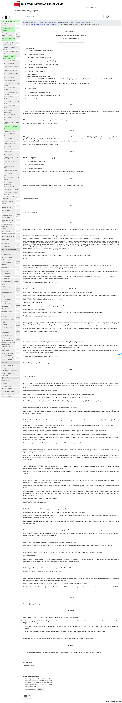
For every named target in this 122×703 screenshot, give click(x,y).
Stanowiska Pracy (6, 231)
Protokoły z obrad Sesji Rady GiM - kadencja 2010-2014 (41, 24)
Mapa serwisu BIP (6, 397)
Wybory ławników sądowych (6, 263)
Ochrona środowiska (7, 292)
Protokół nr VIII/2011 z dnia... (10, 167)
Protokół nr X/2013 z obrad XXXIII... (11, 102)
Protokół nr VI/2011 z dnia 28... (11, 174)
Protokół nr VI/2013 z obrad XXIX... (11, 118)
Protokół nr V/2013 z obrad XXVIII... (11, 123)
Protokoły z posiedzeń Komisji (8, 202)
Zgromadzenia (5, 267)
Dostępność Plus (6, 254)
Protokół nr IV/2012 (9, 149)
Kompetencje (5, 332)
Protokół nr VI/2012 (9, 143)
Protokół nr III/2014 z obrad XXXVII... (11, 93)
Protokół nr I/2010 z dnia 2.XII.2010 (10, 193)
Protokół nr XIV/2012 (9, 131)
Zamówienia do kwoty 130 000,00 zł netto (7, 359)
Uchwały (4, 33)
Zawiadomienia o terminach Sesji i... (7, 206)
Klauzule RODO (5, 246)
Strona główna (27, 22)
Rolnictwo (4, 289)
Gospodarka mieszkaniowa (8, 304)
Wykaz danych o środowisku (9, 370)
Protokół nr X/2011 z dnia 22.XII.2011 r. (11, 158)
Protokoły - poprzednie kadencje (9, 197)
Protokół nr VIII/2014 (9, 78)
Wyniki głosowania (7, 35)
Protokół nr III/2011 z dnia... (11, 187)
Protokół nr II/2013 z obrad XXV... (11, 67)
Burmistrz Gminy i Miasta (6, 24)
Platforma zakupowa (7, 365)
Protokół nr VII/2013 (9, 115)
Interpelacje (5, 213)
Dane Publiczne (5, 330)
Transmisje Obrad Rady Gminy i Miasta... (8, 216)
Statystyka (4, 383)
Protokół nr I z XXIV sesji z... (11, 70)
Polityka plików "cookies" (8, 391)
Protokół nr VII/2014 (9, 80)
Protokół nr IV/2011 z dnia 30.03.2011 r (11, 183)
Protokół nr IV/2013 (9, 61)
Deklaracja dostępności (7, 394)
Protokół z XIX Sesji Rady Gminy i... (11, 127)
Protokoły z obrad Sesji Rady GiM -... (8, 43)
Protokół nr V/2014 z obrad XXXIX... (11, 84)
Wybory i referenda (6, 327)
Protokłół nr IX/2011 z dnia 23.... (11, 162)
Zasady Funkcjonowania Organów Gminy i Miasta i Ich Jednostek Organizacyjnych (8, 343)
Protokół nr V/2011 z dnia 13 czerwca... (11, 179)
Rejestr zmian (5, 380)
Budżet (3, 252)
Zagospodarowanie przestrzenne (6, 296)
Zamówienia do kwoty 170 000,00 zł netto (7, 354)
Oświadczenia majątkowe (5, 240)
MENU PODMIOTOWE (40, 22)
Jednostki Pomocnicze (7, 236)
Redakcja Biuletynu (6, 388)
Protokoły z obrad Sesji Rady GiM (8, 39)
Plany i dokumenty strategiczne (6, 300)
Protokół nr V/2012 (9, 146)
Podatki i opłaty (5, 287)
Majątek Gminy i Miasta (7, 335)
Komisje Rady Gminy (7, 210)
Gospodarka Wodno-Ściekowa (9, 281)
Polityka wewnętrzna (7, 338)
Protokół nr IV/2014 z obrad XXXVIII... (11, 88)
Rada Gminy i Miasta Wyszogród (7, 29)
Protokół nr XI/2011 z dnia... (11, 154)
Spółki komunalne (6, 243)
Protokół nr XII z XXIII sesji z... (11, 74)
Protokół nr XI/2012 (9, 138)
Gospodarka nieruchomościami (6, 307)
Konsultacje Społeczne (7, 319)
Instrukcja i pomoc (6, 386)
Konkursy (3, 314)
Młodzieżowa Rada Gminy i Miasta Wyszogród (6, 226)
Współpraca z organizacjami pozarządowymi (5, 271)
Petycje (3, 322)
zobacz (40, 689)
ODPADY (3, 284)
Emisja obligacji (5, 276)
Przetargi (3, 368)
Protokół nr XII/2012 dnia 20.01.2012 (11, 134)
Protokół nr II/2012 (9, 152)
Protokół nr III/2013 (9, 63)
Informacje (4, 324)
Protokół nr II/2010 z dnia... (11, 189)
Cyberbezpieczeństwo (7, 257)
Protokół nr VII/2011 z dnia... (11, 170)
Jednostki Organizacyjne (8, 234)
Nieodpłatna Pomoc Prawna (9, 279)
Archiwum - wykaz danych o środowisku (8, 374)
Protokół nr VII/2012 (9, 141)
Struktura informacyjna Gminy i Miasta (7, 349)
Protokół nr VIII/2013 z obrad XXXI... (10, 111)
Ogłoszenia (4, 316)
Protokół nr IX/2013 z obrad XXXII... (11, 106)
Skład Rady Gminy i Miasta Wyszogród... (7, 221)
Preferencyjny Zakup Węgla (8, 260)
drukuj (27, 696)
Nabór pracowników (6, 311)
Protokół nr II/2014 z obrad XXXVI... (11, 97)
